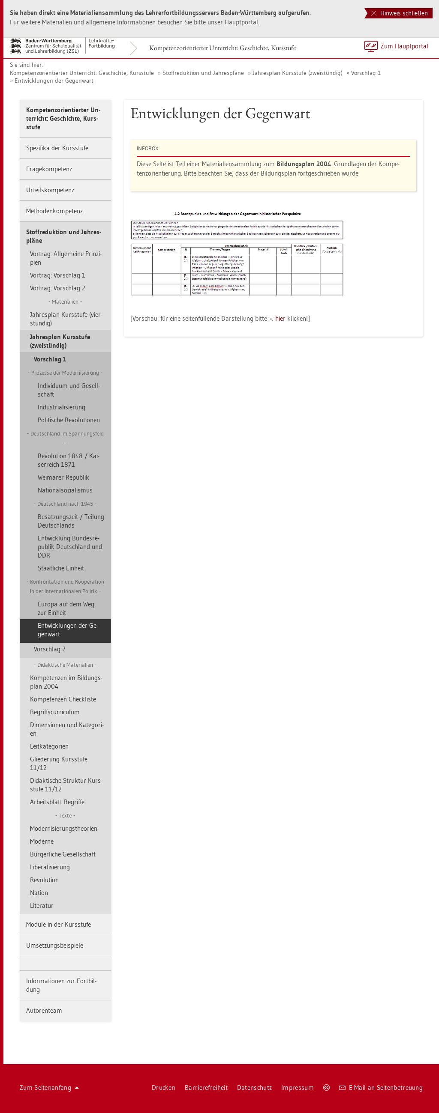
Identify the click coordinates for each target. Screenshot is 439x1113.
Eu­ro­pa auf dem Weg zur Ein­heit (66, 608)
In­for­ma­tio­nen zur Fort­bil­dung (61, 985)
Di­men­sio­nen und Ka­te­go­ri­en (67, 729)
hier (281, 318)
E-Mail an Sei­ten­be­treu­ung (381, 1087)
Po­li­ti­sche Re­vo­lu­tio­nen (69, 420)
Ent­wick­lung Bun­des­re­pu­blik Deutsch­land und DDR (70, 546)
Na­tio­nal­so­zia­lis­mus (65, 490)
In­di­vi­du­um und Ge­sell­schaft (69, 390)
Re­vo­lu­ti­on (44, 880)
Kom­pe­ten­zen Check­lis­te (63, 699)
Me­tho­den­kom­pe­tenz (54, 211)
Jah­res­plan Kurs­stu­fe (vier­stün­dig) (66, 318)
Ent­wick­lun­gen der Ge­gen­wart (54, 80)
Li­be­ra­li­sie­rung (50, 867)
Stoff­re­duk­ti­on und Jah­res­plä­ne (203, 73)
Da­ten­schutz (254, 1087)
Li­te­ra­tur (42, 905)
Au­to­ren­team (44, 1010)
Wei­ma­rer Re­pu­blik (63, 477)
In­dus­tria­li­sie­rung (61, 407)
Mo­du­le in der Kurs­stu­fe (58, 924)
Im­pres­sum (297, 1087)
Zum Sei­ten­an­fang (49, 1087)
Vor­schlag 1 (366, 73)
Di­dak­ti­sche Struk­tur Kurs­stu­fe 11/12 (66, 784)
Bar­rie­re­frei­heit (206, 1087)
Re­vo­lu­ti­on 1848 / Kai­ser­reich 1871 (68, 460)
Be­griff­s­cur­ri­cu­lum (55, 712)
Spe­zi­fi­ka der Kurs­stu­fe (57, 148)
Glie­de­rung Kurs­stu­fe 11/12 (58, 763)
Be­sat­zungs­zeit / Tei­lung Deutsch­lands (71, 521)
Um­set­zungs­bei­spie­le (54, 945)
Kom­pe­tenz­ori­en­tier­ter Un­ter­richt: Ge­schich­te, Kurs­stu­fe (222, 47)
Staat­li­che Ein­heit (61, 568)
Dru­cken (163, 1087)
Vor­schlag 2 (50, 649)
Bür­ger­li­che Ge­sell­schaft (63, 854)
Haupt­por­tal (241, 22)
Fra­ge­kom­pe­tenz (49, 169)
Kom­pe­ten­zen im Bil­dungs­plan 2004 (66, 682)
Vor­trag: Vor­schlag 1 (57, 275)
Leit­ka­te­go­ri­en (49, 746)
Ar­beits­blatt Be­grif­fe (57, 802)
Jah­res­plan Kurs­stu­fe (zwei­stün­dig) (298, 73)
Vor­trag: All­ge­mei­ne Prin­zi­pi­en (66, 258)
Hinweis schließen (399, 13)
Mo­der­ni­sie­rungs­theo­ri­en (63, 828)
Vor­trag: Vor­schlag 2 (57, 288)
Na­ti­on (39, 893)
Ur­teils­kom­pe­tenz (50, 190)
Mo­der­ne (42, 841)
